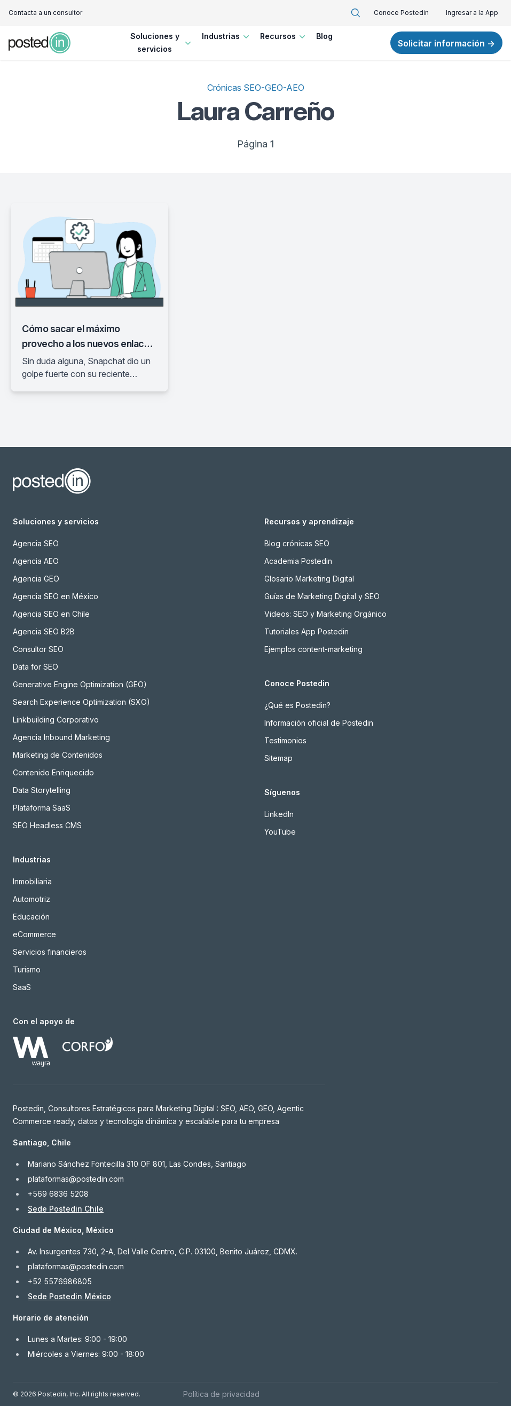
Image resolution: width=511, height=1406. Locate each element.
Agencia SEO (36, 543)
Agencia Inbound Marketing (61, 737)
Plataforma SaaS (41, 807)
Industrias (226, 36)
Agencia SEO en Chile (51, 613)
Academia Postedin (298, 560)
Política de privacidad (221, 1394)
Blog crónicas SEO (296, 543)
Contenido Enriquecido (53, 772)
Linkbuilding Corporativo (56, 719)
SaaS (22, 987)
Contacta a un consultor (45, 13)
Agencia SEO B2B (44, 631)
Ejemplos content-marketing (313, 649)
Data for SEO (35, 666)
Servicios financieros (50, 951)
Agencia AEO (36, 560)
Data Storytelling (41, 790)
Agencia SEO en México (55, 596)
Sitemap (278, 758)
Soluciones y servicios (162, 42)
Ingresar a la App (472, 13)
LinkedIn (279, 814)
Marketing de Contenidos (58, 754)
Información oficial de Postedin (318, 722)
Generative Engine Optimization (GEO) (80, 684)
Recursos (284, 36)
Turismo (27, 969)
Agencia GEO (36, 578)
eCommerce (34, 934)
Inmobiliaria (32, 881)
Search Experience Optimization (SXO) (81, 701)
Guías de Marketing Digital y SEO (322, 596)
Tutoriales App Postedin (306, 631)
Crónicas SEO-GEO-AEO (255, 87)
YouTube (280, 831)
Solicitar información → (446, 43)
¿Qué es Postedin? (297, 705)
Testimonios (285, 740)
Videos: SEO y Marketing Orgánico (325, 613)
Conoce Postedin (401, 13)
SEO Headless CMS (47, 825)
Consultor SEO (38, 649)
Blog (324, 36)
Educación (31, 916)
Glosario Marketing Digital (309, 578)
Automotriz (31, 899)
